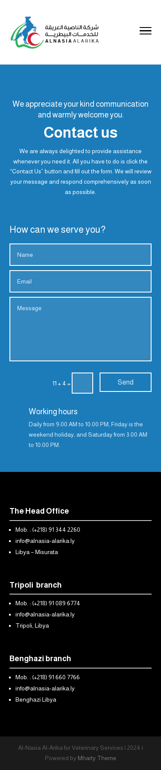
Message (80, 329)
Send (126, 382)
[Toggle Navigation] (146, 32)
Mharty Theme (97, 758)
